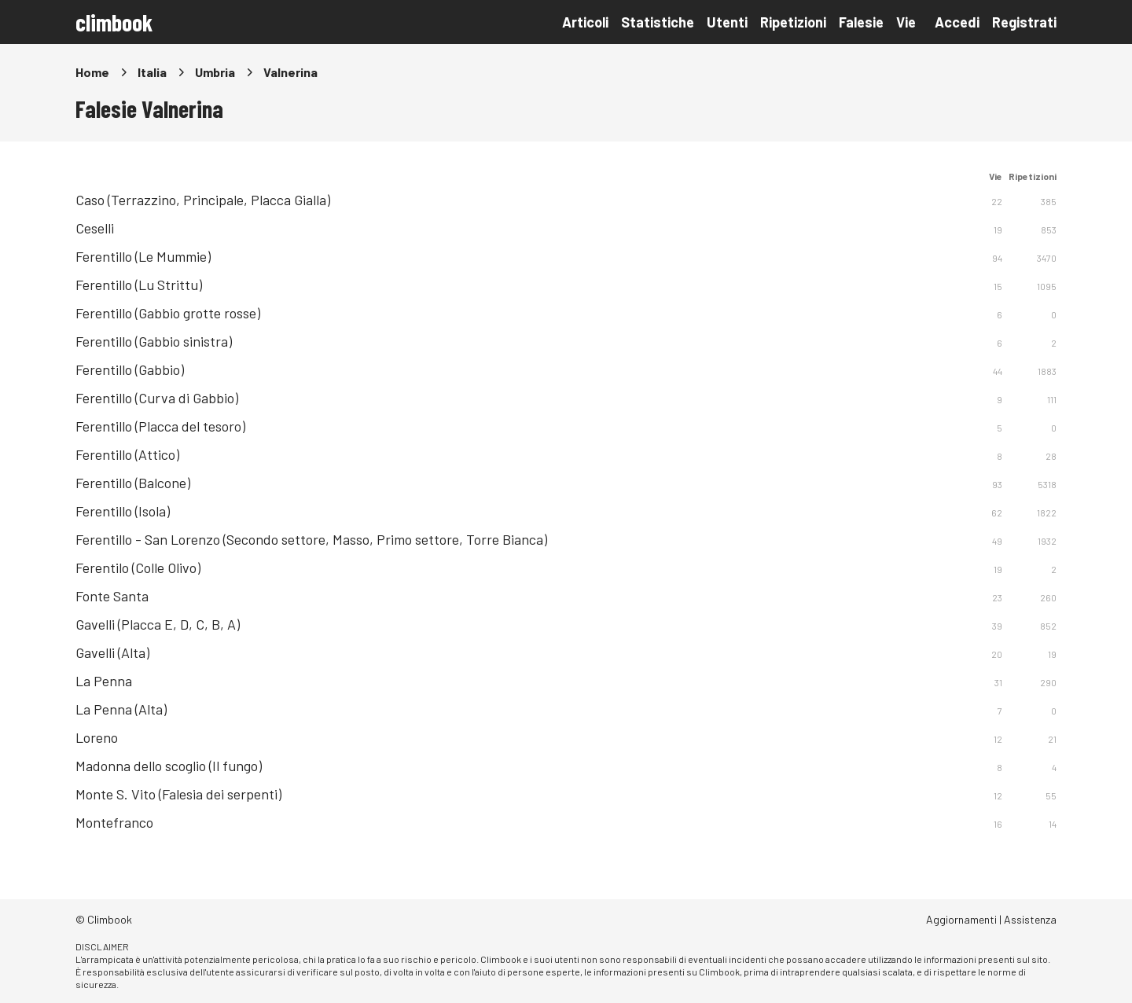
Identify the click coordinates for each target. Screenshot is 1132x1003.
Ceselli (94, 228)
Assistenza (1030, 919)
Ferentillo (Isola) (122, 511)
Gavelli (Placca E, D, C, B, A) (157, 624)
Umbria (215, 71)
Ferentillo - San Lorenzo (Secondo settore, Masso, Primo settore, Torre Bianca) (311, 539)
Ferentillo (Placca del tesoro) (160, 426)
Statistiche (657, 22)
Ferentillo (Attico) (127, 454)
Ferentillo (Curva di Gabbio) (156, 397)
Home (92, 71)
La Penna (103, 680)
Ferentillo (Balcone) (132, 482)
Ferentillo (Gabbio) (129, 369)
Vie (906, 22)
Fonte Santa (112, 595)
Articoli (585, 22)
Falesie (861, 22)
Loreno (96, 737)
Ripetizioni (793, 22)
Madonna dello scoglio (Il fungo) (168, 765)
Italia (152, 71)
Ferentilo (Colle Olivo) (137, 567)
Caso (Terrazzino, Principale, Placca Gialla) (202, 199)
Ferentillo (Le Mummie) (143, 256)
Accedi (957, 22)
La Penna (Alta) (121, 709)
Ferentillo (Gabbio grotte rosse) (167, 312)
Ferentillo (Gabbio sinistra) (153, 341)
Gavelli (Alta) (112, 652)
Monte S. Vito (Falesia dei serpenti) (178, 794)
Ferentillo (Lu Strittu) (138, 284)
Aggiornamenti (961, 919)
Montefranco (114, 822)
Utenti (727, 22)
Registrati (1024, 22)
